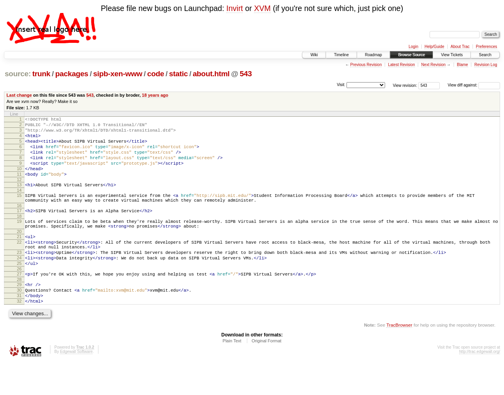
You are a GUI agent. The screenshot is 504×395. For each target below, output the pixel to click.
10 (19, 179)
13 (19, 197)
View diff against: (474, 85)
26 (19, 296)
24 (19, 282)
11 (19, 186)
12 (19, 192)
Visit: (341, 85)
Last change (19, 95)
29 (19, 312)
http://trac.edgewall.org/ (479, 384)
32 (19, 333)
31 (19, 326)
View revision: (405, 85)
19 (19, 239)
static (178, 74)
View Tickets (452, 55)
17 (19, 227)
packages (71, 74)
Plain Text (231, 373)
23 (19, 276)
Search (485, 55)
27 (19, 301)
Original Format (267, 373)
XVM (262, 8)
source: (18, 74)
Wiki (314, 55)
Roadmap (373, 55)
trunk (41, 74)
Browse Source (411, 55)
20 (19, 251)
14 (19, 204)
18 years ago (155, 95)
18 (19, 233)
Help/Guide (434, 46)
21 (19, 256)
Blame (462, 64)
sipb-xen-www (118, 74)
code (155, 74)
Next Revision (433, 64)
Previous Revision (366, 64)
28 (19, 307)
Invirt (234, 8)
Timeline (341, 55)
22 (19, 263)
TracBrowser (399, 357)
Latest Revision (401, 64)
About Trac (459, 46)
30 (19, 319)
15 (19, 209)
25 (19, 289)
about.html (211, 74)
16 (19, 222)
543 (246, 74)
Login (413, 46)
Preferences (486, 46)
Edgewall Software (76, 384)
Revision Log (485, 64)
